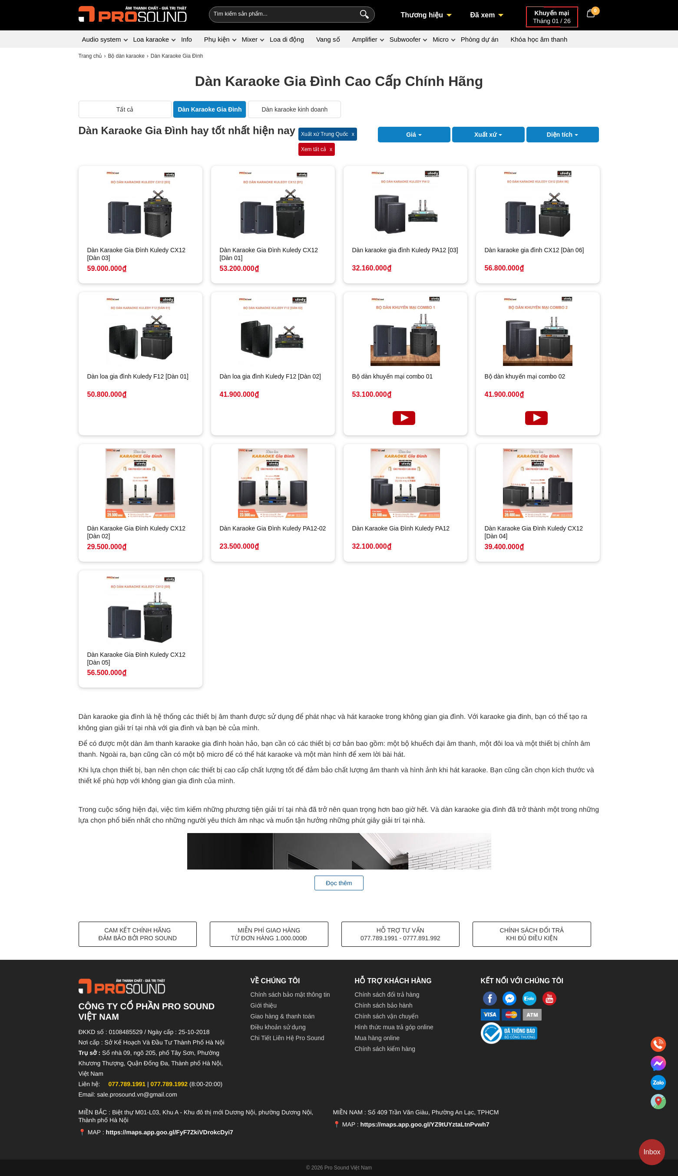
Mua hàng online (377, 1037)
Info (186, 39)
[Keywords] (277, 13)
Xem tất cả (313, 149)
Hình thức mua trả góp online (394, 1027)
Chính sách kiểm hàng (385, 1048)
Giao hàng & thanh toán (283, 1016)
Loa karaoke (151, 39)
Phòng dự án (480, 39)
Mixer (249, 39)
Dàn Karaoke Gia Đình (209, 109)
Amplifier (364, 39)
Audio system (101, 39)
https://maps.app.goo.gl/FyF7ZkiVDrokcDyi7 (169, 1132)
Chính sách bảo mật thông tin (290, 994)
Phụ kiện (217, 39)
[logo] (133, 13)
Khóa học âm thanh (538, 39)
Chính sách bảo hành (384, 1005)
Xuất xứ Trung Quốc (324, 134)
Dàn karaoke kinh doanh (294, 109)
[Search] (362, 13)
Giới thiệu (264, 1005)
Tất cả (124, 109)
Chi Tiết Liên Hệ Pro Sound (287, 1037)
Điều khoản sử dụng (278, 1027)
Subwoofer (405, 39)
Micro (441, 39)
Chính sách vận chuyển (387, 1016)
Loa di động (287, 39)
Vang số (328, 39)
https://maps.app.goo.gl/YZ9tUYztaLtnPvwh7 (424, 1124)
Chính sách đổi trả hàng (387, 994)
